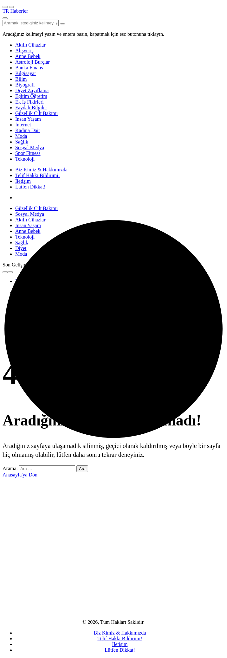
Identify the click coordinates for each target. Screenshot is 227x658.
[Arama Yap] (5, 18)
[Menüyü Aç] (11, 7)
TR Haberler (15, 11)
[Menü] (5, 7)
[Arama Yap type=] (62, 24)
